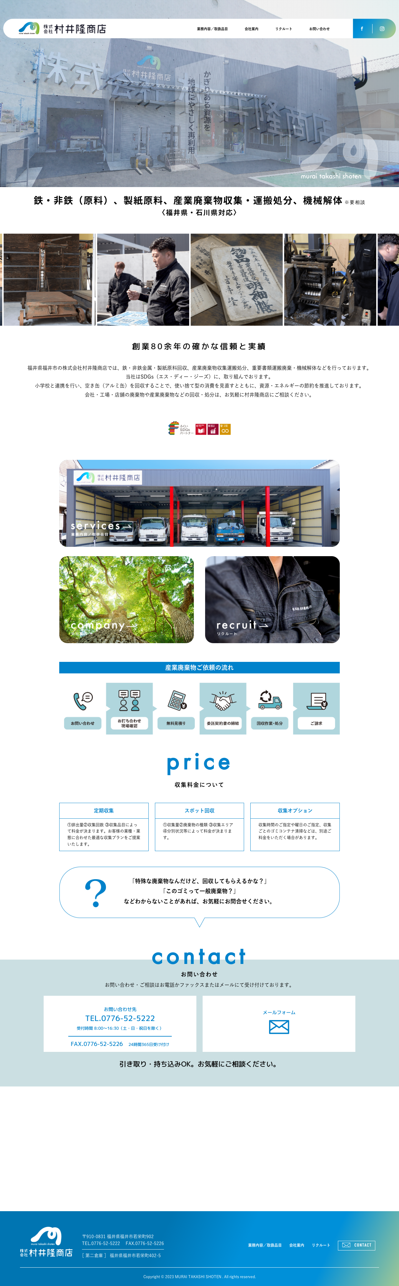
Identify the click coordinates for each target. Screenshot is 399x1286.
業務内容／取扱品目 (212, 29)
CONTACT (356, 1245)
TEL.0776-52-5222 (120, 1018)
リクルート (283, 29)
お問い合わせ (319, 29)
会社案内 (251, 29)
